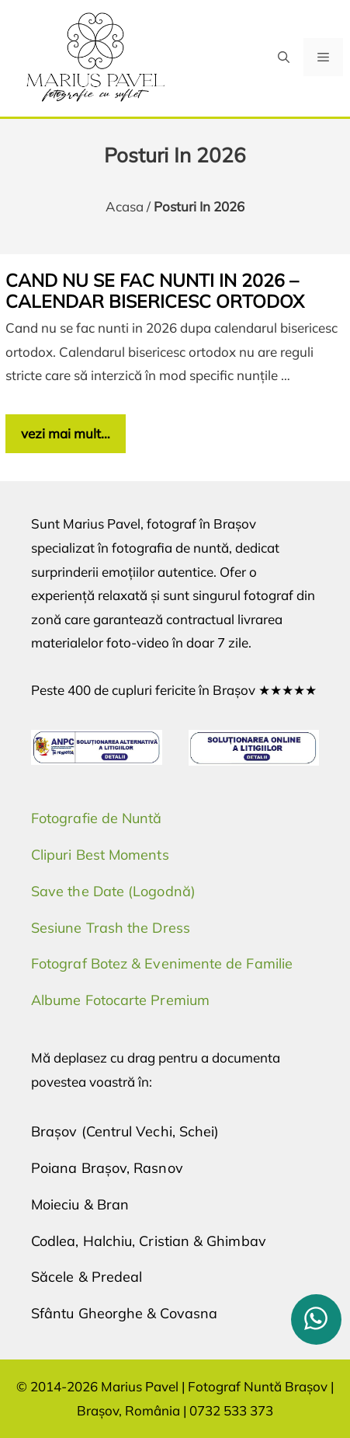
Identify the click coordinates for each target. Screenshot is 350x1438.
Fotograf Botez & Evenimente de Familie (162, 963)
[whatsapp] (316, 1319)
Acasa (125, 206)
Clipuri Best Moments (100, 855)
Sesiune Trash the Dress (110, 928)
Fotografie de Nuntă (96, 818)
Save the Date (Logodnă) (113, 891)
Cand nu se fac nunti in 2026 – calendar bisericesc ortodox (154, 291)
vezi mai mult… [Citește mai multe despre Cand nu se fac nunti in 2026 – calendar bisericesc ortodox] (65, 433)
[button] (283, 57)
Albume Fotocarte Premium (120, 1000)
